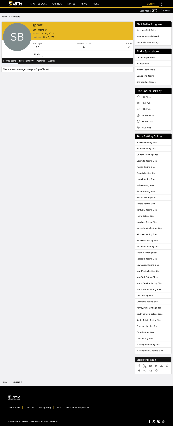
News (84, 3)
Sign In (151, 3)
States (71, 3)
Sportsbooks (38, 3)
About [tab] (51, 60)
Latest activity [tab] (26, 60)
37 (37, 46)
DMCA (59, 407)
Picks (96, 3)
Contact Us (30, 407)
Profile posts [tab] (9, 60)
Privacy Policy (45, 407)
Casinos (57, 3)
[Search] (165, 10)
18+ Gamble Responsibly (77, 407)
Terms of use (14, 407)
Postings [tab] (40, 60)
